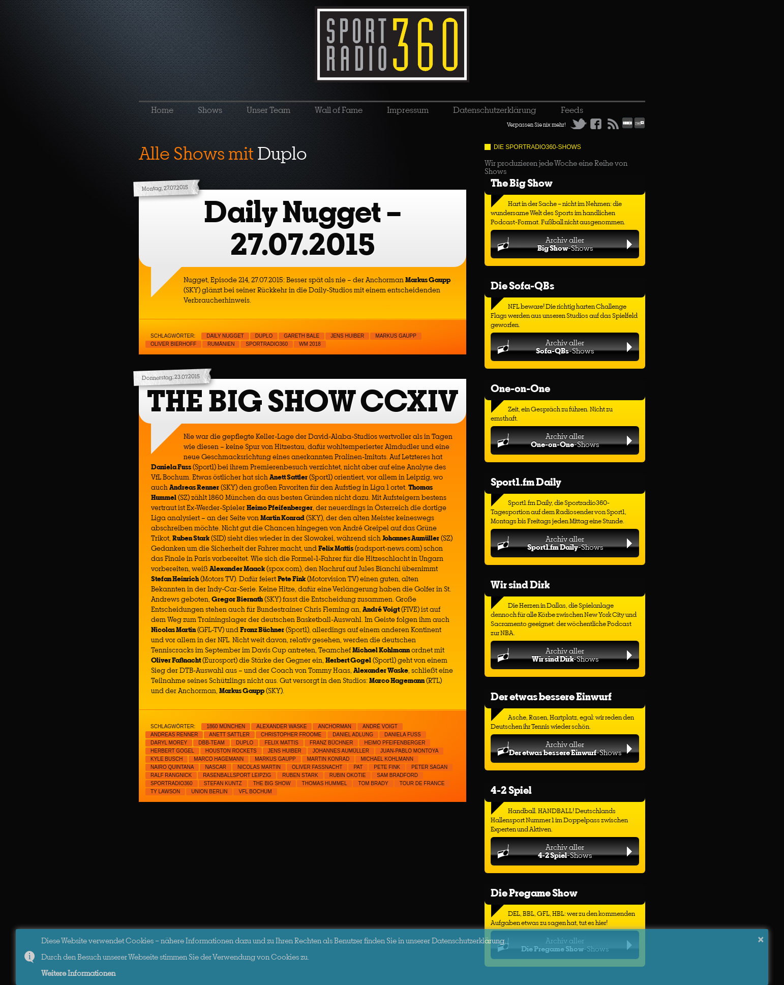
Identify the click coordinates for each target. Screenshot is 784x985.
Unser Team (268, 110)
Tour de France (422, 783)
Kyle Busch (166, 759)
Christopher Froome (291, 734)
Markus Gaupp (395, 336)
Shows (210, 110)
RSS (613, 123)
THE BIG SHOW (272, 783)
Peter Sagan (429, 767)
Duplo (264, 336)
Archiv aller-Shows (565, 243)
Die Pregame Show (534, 892)
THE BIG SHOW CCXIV (302, 401)
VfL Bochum (255, 791)
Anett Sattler (229, 734)
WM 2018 (310, 344)
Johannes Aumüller (341, 751)
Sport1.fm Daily (526, 481)
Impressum (408, 110)
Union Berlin (209, 791)
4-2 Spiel (511, 790)
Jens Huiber (347, 336)
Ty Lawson (165, 791)
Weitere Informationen (78, 973)
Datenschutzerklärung (494, 110)
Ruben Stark (300, 775)
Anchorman (334, 726)
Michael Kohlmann (386, 759)
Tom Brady (373, 783)
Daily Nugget (225, 336)
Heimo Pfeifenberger (394, 742)
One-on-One (520, 388)
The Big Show (522, 182)
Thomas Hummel (324, 783)
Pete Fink (387, 767)
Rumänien (220, 344)
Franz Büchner (331, 742)
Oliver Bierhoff (173, 344)
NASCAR (215, 767)
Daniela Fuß (402, 734)
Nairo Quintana (172, 767)
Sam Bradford (397, 775)
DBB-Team (211, 742)
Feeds (572, 110)
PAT (358, 767)
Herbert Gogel (172, 751)
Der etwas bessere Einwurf (551, 696)
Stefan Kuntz (223, 783)
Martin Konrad (328, 759)
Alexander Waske (281, 726)
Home (162, 110)
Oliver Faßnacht (317, 767)
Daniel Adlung (353, 734)
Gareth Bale (301, 336)
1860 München (225, 726)
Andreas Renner (174, 734)
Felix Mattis (281, 742)
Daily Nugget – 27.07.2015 (303, 228)
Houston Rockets (231, 751)
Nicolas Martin (259, 767)
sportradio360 (267, 344)
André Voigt (380, 726)
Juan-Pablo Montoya (409, 751)
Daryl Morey (168, 742)
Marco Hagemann (219, 759)
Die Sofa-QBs (522, 285)
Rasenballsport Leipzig (237, 775)
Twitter (578, 123)
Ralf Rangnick (171, 775)
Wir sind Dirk (520, 584)
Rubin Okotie (347, 775)
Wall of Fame (339, 110)
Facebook (596, 123)
